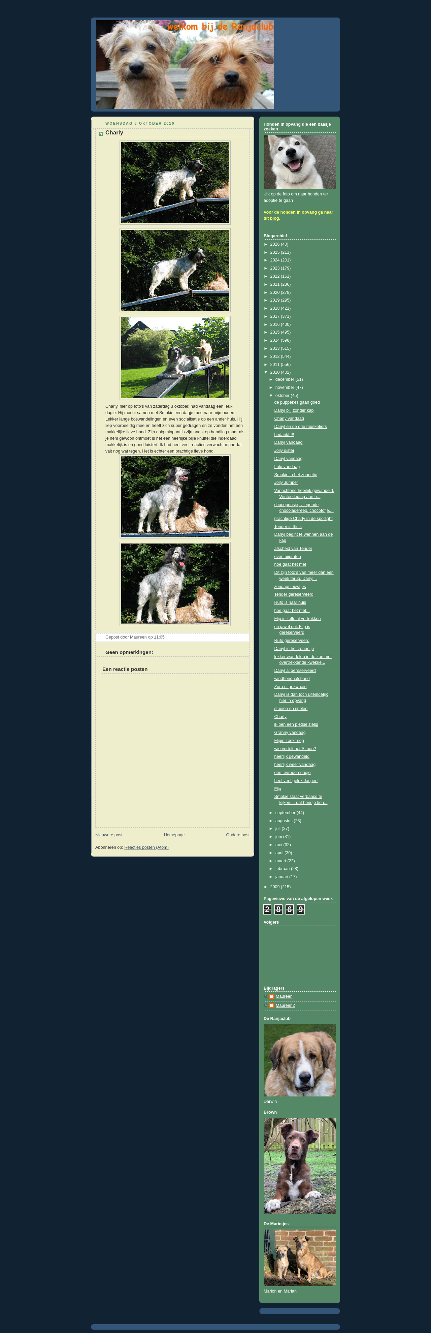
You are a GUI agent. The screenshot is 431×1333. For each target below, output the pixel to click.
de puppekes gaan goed (297, 402)
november (285, 387)
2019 (275, 300)
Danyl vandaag (288, 442)
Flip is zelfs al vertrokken (297, 618)
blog (274, 218)
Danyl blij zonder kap (294, 410)
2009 (275, 887)
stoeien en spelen (291, 708)
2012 (275, 356)
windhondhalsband (292, 678)
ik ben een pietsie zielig (296, 724)
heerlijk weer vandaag (295, 764)
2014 (275, 340)
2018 (275, 308)
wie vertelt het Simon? (295, 748)
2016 (275, 324)
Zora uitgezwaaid (290, 686)
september (286, 812)
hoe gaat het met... (292, 610)
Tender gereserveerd (293, 594)
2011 (275, 364)
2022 (275, 276)
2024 (275, 260)
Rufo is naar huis (290, 602)
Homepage (174, 835)
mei (279, 844)
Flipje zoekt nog (289, 740)
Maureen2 (285, 1005)
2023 (275, 268)
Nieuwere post (109, 835)
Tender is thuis (288, 526)
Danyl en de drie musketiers (300, 426)
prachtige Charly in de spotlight (303, 518)
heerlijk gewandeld (291, 756)
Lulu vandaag (287, 466)
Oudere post (238, 835)
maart (281, 861)
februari (283, 868)
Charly (280, 716)
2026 (275, 244)
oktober (283, 395)
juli (278, 828)
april (280, 852)
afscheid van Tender (293, 548)
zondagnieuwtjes (290, 586)
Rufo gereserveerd (291, 640)
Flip (277, 788)
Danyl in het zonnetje (294, 648)
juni (279, 836)
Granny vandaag (290, 732)
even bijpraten (287, 556)
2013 (275, 348)
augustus (284, 820)
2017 (275, 316)
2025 (275, 252)
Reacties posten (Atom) (146, 847)
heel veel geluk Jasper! (296, 780)
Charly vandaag (289, 418)
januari (282, 876)
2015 (275, 332)
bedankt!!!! (284, 434)
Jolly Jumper (286, 482)
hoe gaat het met (290, 564)
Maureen (284, 996)
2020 (275, 292)
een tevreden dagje (292, 772)
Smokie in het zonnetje (296, 474)
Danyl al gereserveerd (295, 670)
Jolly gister (284, 450)
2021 (275, 284)
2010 (275, 372)
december (285, 379)
